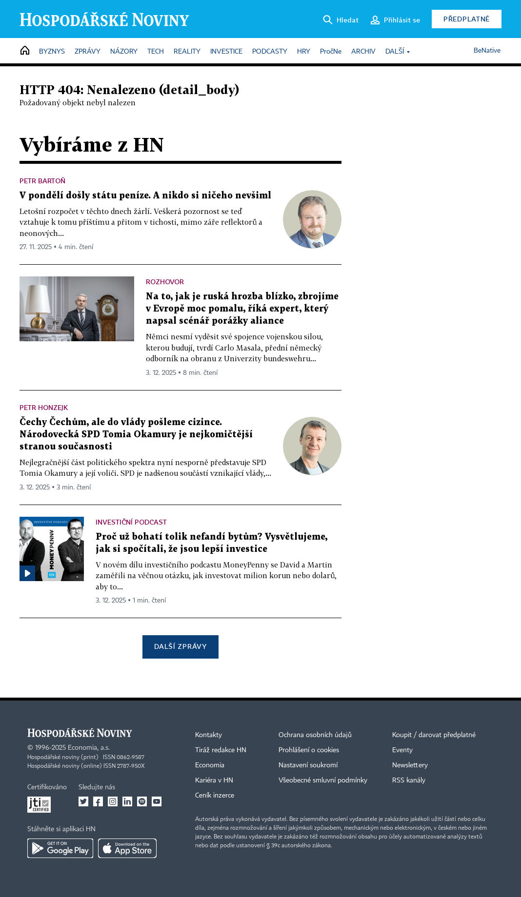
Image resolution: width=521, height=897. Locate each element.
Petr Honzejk (44, 407)
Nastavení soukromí (308, 765)
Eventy (402, 750)
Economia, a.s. (89, 747)
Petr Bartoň (42, 180)
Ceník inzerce (214, 795)
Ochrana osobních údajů (315, 735)
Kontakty (208, 735)
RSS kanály (408, 780)
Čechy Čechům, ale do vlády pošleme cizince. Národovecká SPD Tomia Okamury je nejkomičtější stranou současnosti (136, 434)
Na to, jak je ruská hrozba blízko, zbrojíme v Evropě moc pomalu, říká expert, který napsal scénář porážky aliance (242, 308)
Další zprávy (180, 646)
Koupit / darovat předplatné (434, 735)
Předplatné (466, 19)
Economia (209, 765)
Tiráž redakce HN (220, 750)
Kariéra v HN (214, 780)
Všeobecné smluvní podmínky (323, 780)
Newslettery (410, 765)
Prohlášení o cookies (309, 750)
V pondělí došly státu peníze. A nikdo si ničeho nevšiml (145, 196)
